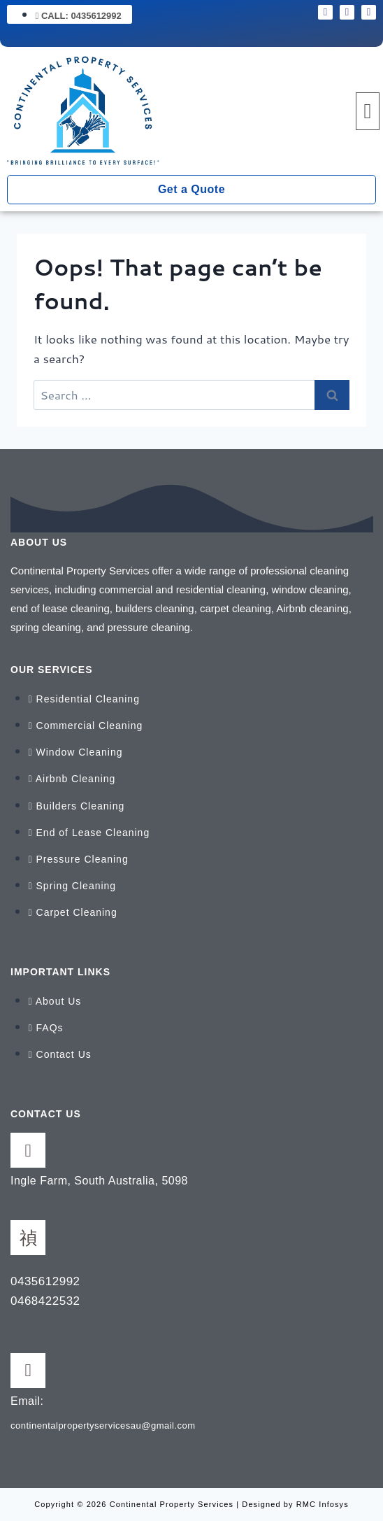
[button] (368, 111)
